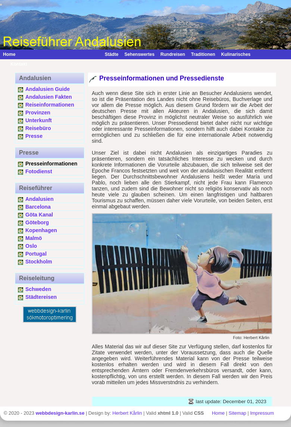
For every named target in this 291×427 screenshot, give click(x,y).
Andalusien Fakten (48, 97)
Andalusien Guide (47, 89)
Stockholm (38, 262)
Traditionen (203, 54)
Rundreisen (172, 54)
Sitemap (237, 413)
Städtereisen (41, 297)
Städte (112, 54)
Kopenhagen (41, 230)
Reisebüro (38, 128)
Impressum (262, 413)
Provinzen (37, 113)
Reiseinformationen (49, 105)
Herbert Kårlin (127, 413)
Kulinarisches (236, 54)
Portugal (36, 254)
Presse (34, 136)
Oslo (31, 246)
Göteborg (37, 222)
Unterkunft (38, 120)
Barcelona (38, 207)
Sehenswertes (139, 54)
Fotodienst (38, 171)
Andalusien (39, 199)
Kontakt (15, 64)
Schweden (38, 289)
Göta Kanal (39, 215)
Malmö (33, 238)
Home (9, 54)
